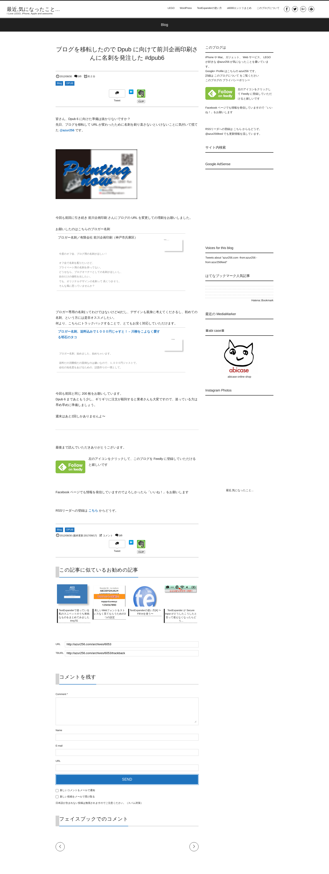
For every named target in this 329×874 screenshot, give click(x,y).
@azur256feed (214, 133)
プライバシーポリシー (236, 80)
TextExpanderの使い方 (208, 9)
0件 (80, 76)
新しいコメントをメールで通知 (77, 790)
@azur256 (67, 130)
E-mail (59, 746)
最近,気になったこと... (33, 9)
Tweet (117, 100)
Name (59, 730)
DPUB (69, 83)
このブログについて (267, 9)
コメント (108, 535)
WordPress (184, 9)
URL (58, 761)
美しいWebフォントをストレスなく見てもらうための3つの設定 (110, 614)
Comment (61, 694)
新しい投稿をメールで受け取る (77, 796)
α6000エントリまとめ (238, 9)
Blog (59, 83)
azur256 (244, 71)
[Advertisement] (243, 203)
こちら (93, 510)
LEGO (169, 9)
